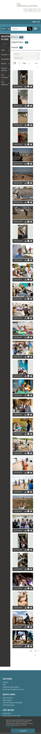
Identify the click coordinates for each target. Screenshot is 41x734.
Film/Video (19, 42)
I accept (23, 731)
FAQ (4, 685)
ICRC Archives (8, 698)
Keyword (4, 59)
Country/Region (5, 55)
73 (21, 37)
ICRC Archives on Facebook (12, 703)
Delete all (5, 45)
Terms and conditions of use (13, 689)
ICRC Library (7, 700)
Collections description (11, 687)
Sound (17, 47)
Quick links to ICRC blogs (12, 716)
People (4, 64)
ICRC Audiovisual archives (27, 5)
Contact (5, 682)
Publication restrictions (5, 69)
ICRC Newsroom (8, 705)
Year (3, 50)
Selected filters (5, 38)
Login (26, 10)
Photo (17, 37)
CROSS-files (7, 713)
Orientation (5, 83)
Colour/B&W (5, 76)
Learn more (10, 727)
